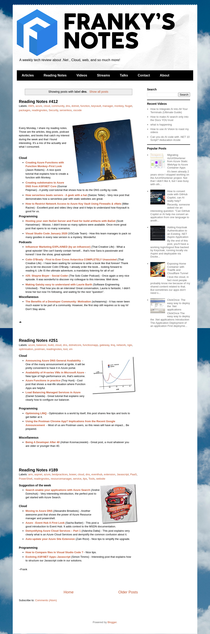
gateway (104, 345)
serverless (66, 110)
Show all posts (98, 91)
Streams (103, 75)
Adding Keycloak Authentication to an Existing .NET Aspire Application (177, 232)
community (57, 105)
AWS (31, 105)
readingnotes (39, 110)
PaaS (133, 474)
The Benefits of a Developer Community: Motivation (58, 301)
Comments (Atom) (46, 600)
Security (53, 110)
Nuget (128, 105)
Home (69, 592)
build (51, 345)
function (85, 105)
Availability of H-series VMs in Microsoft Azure (55, 372)
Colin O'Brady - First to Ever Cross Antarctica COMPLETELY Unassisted (71, 259)
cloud (47, 105)
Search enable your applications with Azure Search (58, 489)
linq (113, 345)
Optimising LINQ (36, 413)
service (77, 478)
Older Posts (128, 592)
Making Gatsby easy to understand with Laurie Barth (59, 284)
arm (30, 474)
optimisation (26, 349)
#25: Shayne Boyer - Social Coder (47, 275)
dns (68, 105)
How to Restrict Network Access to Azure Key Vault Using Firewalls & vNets (73, 203)
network (121, 345)
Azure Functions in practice (43, 380)
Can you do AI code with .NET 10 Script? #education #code (169, 138)
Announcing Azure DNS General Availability (53, 360)
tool (65, 349)
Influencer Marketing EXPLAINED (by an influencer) (58, 246)
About (164, 75)
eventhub (97, 474)
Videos (81, 75)
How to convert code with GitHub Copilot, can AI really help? (177, 196)
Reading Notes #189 (38, 470)
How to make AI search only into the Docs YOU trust (169, 118)
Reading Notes (55, 75)
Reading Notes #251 (38, 340)
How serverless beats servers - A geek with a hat (56, 195)
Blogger (111, 622)
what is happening (161, 124)
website (100, 478)
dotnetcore (75, 345)
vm (70, 349)
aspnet (38, 474)
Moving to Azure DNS (39, 510)
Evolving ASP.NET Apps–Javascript (48, 556)
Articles (28, 75)
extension (109, 474)
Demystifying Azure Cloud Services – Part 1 (53, 530)
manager (108, 105)
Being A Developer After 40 (43, 442)
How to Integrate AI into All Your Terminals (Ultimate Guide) (169, 110)
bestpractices (60, 474)
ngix (129, 345)
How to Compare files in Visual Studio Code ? (54, 552)
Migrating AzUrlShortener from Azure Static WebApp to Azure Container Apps (177, 161)
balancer (41, 345)
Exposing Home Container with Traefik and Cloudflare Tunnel (177, 268)
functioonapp (90, 345)
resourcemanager (61, 478)
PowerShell (25, 478)
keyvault (96, 105)
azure (38, 105)
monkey (119, 105)
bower (72, 474)
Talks (124, 75)
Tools (91, 478)
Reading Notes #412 (38, 101)
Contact (144, 75)
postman (40, 349)
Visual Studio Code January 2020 (46, 233)
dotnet (75, 105)
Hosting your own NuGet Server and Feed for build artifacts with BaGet (70, 220)
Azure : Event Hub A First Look (45, 522)
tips (85, 478)
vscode (77, 110)
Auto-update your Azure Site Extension (50, 538)
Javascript (123, 474)
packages (24, 110)
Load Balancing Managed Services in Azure (53, 392)
